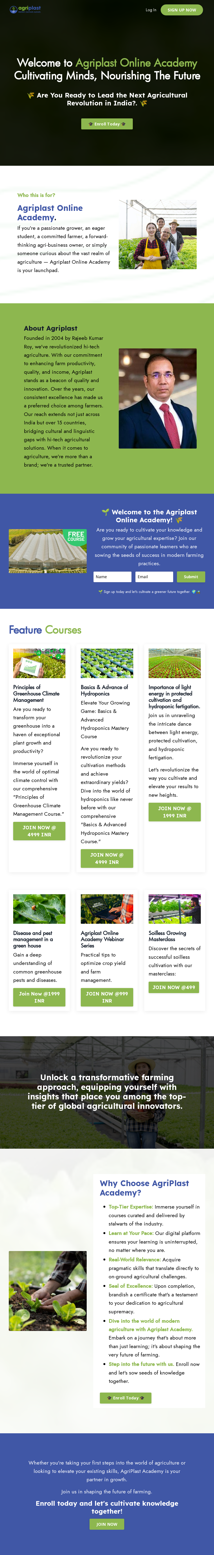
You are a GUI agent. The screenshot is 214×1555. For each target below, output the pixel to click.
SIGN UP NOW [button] (182, 10)
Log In (151, 10)
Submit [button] (191, 576)
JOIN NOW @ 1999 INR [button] (175, 811)
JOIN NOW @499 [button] (174, 987)
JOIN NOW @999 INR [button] (107, 997)
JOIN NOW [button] (107, 1524)
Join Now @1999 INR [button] (39, 997)
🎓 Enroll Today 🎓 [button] (107, 124)
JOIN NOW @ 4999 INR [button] (39, 830)
